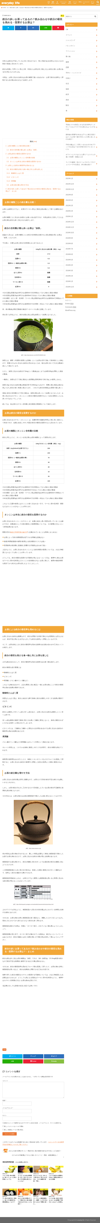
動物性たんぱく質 (15, 173)
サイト (4, 1115)
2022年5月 (69, 188)
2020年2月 (69, 198)
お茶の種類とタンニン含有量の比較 (21, 157)
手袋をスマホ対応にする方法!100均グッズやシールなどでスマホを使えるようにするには (80, 121)
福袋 (67, 86)
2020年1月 (69, 203)
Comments (70, 290)
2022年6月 (69, 183)
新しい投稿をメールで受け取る (13, 1129)
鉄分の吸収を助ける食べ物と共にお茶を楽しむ (25, 169)
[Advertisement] (33, 45)
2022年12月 (69, 172)
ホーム (92, 2)
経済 (67, 91)
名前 (4, 1100)
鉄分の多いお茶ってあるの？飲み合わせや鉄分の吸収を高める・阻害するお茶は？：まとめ (33, 190)
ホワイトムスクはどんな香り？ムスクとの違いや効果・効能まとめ (80, 145)
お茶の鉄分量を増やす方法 (18, 185)
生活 (49, 2)
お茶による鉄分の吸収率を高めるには (20, 165)
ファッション (63, 2)
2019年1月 (69, 265)
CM (67, 29)
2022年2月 (69, 193)
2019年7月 (69, 234)
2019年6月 (69, 239)
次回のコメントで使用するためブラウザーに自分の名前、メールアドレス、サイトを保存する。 (33, 1123)
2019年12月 (69, 208)
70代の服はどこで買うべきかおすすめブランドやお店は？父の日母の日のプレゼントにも (80, 138)
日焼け (68, 75)
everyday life (11, 3)
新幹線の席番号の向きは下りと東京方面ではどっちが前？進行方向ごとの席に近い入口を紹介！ (80, 130)
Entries (69, 287)
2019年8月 (69, 229)
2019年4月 (69, 250)
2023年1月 (69, 167)
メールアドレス (7, 1108)
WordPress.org (70, 293)
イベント (75, 2)
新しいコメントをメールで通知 (13, 1126)
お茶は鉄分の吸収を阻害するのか (18, 153)
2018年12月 (69, 270)
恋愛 (67, 65)
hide (35, 141)
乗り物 (68, 55)
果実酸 (11, 181)
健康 (52, 2)
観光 (67, 101)
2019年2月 (69, 260)
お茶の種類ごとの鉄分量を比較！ (18, 146)
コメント (5, 1080)
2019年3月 (69, 255)
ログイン (68, 284)
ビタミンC (13, 177)
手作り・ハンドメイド (84, 2)
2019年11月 (69, 214)
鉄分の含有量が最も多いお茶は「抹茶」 (22, 150)
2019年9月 (69, 224)
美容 (69, 2)
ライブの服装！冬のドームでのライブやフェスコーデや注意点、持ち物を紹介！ (80, 153)
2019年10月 (69, 219)
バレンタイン (70, 45)
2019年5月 (69, 245)
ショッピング (70, 39)
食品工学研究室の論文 (18, 532)
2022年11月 (69, 178)
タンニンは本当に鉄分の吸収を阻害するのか (24, 161)
